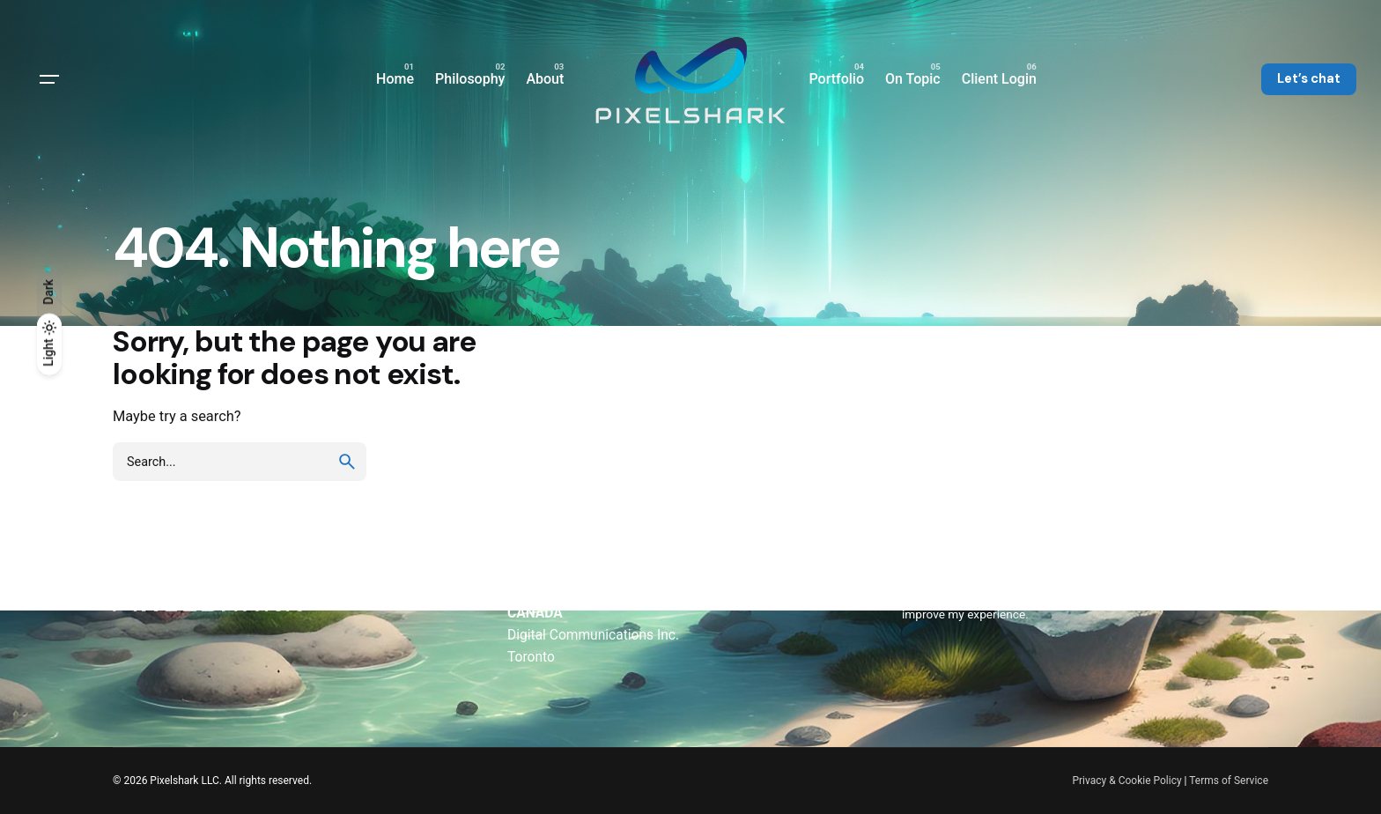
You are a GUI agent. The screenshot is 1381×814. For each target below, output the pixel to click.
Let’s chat (1308, 78)
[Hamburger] (49, 79)
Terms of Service (1228, 780)
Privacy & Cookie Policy (1126, 780)
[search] (347, 461)
